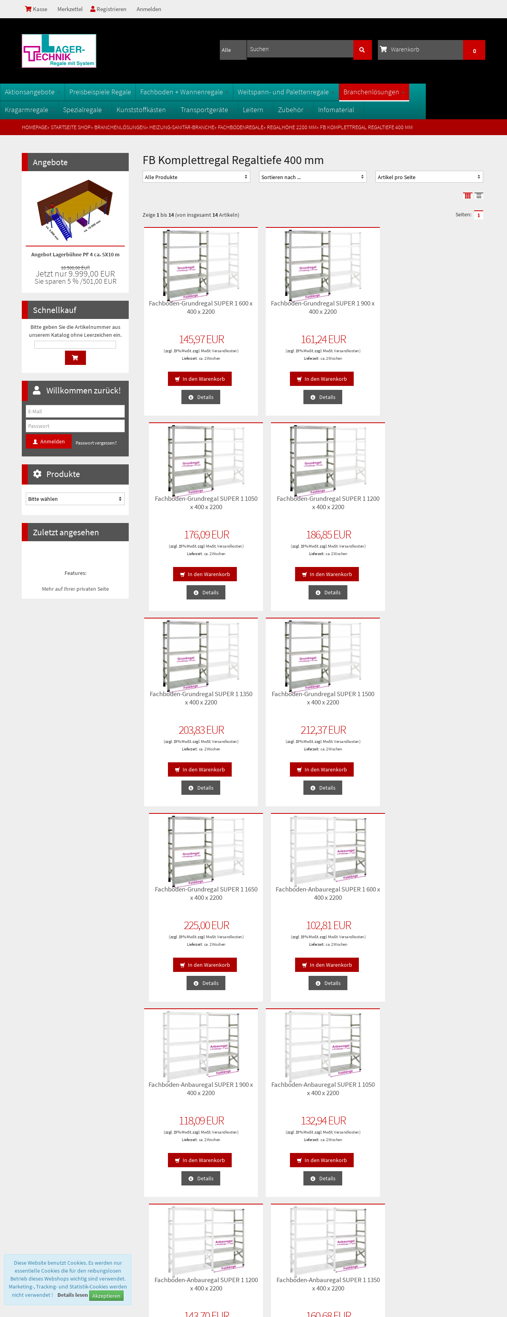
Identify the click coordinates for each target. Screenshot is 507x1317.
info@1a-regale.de (460, 1248)
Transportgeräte (228, 109)
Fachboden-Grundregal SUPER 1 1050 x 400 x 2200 (356, 310)
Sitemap (154, 1161)
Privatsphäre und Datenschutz (59, 1174)
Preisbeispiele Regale (122, 91)
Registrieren (113, 9)
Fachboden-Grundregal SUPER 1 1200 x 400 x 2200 (443, 310)
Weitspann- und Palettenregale (307, 91)
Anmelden (155, 9)
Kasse (37, 9)
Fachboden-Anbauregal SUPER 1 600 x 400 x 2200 (444, 505)
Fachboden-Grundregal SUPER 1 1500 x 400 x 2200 (269, 505)
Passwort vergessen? (96, 443)
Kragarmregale (51, 109)
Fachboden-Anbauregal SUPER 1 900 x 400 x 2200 (182, 701)
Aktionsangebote (54, 91)
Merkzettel (72, 9)
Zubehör (315, 109)
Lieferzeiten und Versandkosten (61, 1186)
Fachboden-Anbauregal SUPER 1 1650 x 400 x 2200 (269, 896)
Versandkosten (181, 354)
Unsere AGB (39, 1161)
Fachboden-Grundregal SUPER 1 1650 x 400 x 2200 (356, 505)
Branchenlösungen (396, 91)
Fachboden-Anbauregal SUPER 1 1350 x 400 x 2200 (444, 701)
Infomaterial (360, 109)
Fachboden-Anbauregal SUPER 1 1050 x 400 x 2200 (269, 701)
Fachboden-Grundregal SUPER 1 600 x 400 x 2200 (182, 310)
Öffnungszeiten (161, 1199)
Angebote (50, 162)
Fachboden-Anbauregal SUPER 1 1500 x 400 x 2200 (182, 896)
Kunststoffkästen (165, 109)
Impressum (38, 1212)
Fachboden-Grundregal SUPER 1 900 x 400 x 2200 (269, 310)
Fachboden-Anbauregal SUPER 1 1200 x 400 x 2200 (357, 701)
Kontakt (34, 1199)
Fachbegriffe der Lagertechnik (178, 1174)
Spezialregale (107, 109)
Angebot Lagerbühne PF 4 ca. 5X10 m (75, 254)
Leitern (278, 109)
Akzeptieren (106, 1295)
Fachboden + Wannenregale (206, 91)
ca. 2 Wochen (190, 362)
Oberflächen (158, 1186)
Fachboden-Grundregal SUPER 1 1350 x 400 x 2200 (182, 505)
